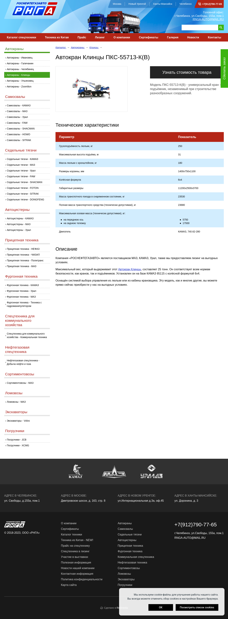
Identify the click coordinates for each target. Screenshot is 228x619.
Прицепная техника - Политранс (25, 260)
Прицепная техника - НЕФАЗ (23, 248)
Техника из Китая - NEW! (77, 540)
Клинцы (94, 47)
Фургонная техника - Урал (21, 291)
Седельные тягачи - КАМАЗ (22, 159)
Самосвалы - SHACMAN (21, 128)
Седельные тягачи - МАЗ (21, 164)
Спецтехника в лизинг (75, 551)
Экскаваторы (16, 412)
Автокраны (14, 49)
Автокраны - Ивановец (19, 57)
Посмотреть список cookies (197, 607)
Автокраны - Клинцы (18, 75)
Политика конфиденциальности (81, 579)
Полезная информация (76, 562)
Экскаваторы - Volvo (18, 420)
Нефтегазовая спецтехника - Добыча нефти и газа (23, 362)
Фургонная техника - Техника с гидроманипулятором (24, 304)
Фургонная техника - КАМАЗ (23, 285)
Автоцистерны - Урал (19, 230)
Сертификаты (148, 37)
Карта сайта (69, 584)
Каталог (61, 47)
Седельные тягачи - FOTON (23, 188)
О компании (121, 37)
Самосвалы (15, 97)
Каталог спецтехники (21, 37)
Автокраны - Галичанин (20, 63)
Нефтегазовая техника (132, 562)
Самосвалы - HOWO (18, 134)
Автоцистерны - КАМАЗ (20, 218)
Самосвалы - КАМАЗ (19, 105)
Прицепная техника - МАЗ (21, 266)
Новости (193, 37)
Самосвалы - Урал (17, 117)
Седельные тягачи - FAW (21, 176)
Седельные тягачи (21, 150)
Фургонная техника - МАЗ (21, 296)
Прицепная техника (21, 240)
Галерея (172, 37)
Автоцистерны (17, 210)
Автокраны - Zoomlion (19, 86)
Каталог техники (71, 534)
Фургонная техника (21, 276)
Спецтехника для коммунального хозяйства (20, 320)
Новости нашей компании (78, 568)
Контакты (214, 37)
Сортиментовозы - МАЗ (20, 382)
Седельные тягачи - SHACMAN (24, 182)
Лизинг (100, 37)
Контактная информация (77, 573)
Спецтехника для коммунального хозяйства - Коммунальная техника (27, 335)
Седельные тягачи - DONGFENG (25, 199)
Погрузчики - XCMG (18, 445)
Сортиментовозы (19, 374)
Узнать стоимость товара (186, 72)
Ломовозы (13, 393)
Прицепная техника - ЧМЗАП (23, 254)
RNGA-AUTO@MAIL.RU (208, 19)
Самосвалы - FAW (17, 122)
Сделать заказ (224, 68)
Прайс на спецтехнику (75, 545)
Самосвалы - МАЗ (17, 111)
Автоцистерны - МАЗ (19, 224)
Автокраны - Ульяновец (20, 80)
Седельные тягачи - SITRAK (23, 193)
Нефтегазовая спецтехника (17, 349)
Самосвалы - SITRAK (19, 140)
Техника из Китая (57, 37)
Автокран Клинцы (129, 269)
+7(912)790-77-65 (212, 4)
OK (160, 607)
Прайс (82, 37)
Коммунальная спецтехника (136, 556)
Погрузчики (14, 431)
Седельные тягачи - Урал (21, 170)
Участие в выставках (74, 556)
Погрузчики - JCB (17, 439)
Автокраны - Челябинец (20, 69)
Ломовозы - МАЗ (16, 401)
